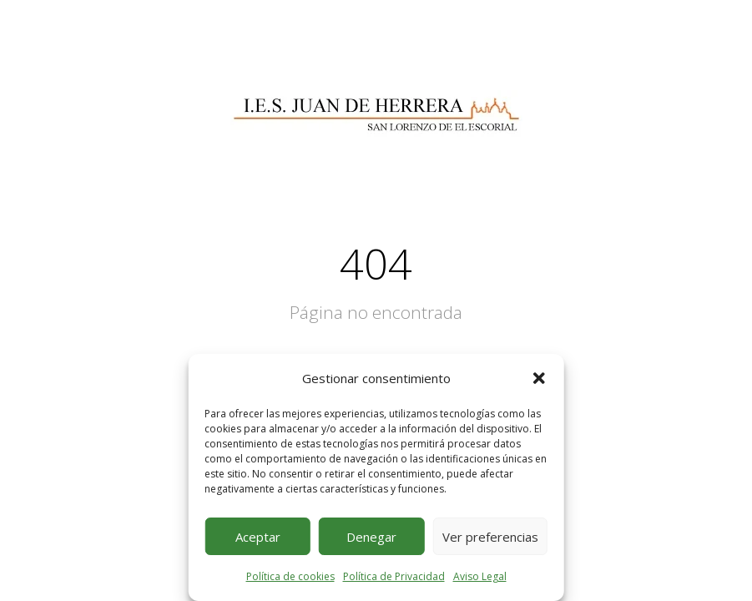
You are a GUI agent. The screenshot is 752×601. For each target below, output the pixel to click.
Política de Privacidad (394, 576)
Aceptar (257, 536)
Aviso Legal (480, 576)
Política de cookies (290, 576)
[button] (539, 378)
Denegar (371, 536)
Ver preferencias (490, 536)
